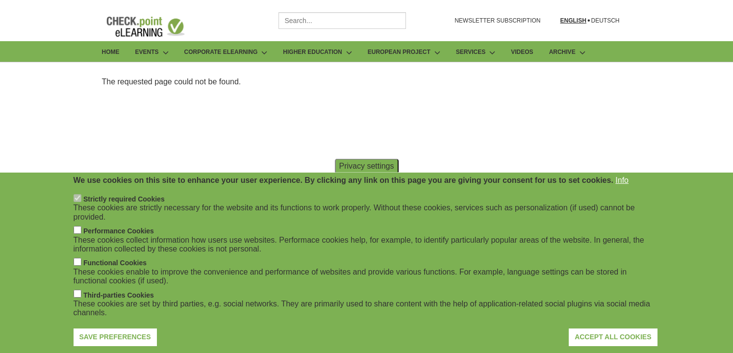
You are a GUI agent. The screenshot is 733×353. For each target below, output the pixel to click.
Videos (522, 52)
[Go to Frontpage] (153, 26)
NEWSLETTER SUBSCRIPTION (497, 20)
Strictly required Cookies (124, 213)
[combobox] (342, 20)
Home (111, 52)
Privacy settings (366, 179)
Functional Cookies (115, 276)
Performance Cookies (118, 245)
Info (622, 194)
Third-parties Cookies (118, 309)
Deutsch (605, 21)
